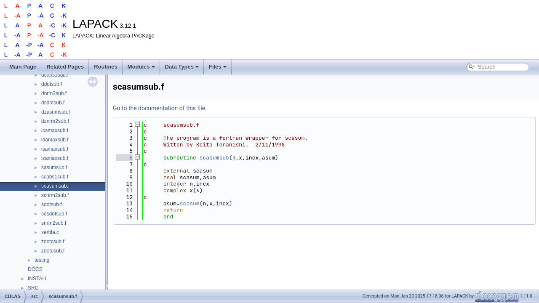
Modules (141, 67)
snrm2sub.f (53, 223)
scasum (190, 203)
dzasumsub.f (55, 112)
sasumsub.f (54, 167)
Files (218, 67)
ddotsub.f (51, 84)
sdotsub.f (51, 204)
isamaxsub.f (54, 149)
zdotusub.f (52, 251)
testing (42, 260)
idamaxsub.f (55, 140)
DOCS (35, 269)
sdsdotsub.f (54, 214)
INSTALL (38, 279)
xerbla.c (50, 232)
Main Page (22, 67)
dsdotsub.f (52, 103)
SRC (33, 288)
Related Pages (65, 67)
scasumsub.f (55, 186)
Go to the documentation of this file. (160, 108)
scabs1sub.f (54, 177)
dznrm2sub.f (55, 121)
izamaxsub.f (54, 158)
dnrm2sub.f (54, 93)
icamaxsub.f (54, 130)
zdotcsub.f (52, 242)
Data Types (182, 67)
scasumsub (214, 157)
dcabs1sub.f (55, 75)
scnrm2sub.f (55, 195)
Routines (105, 67)
